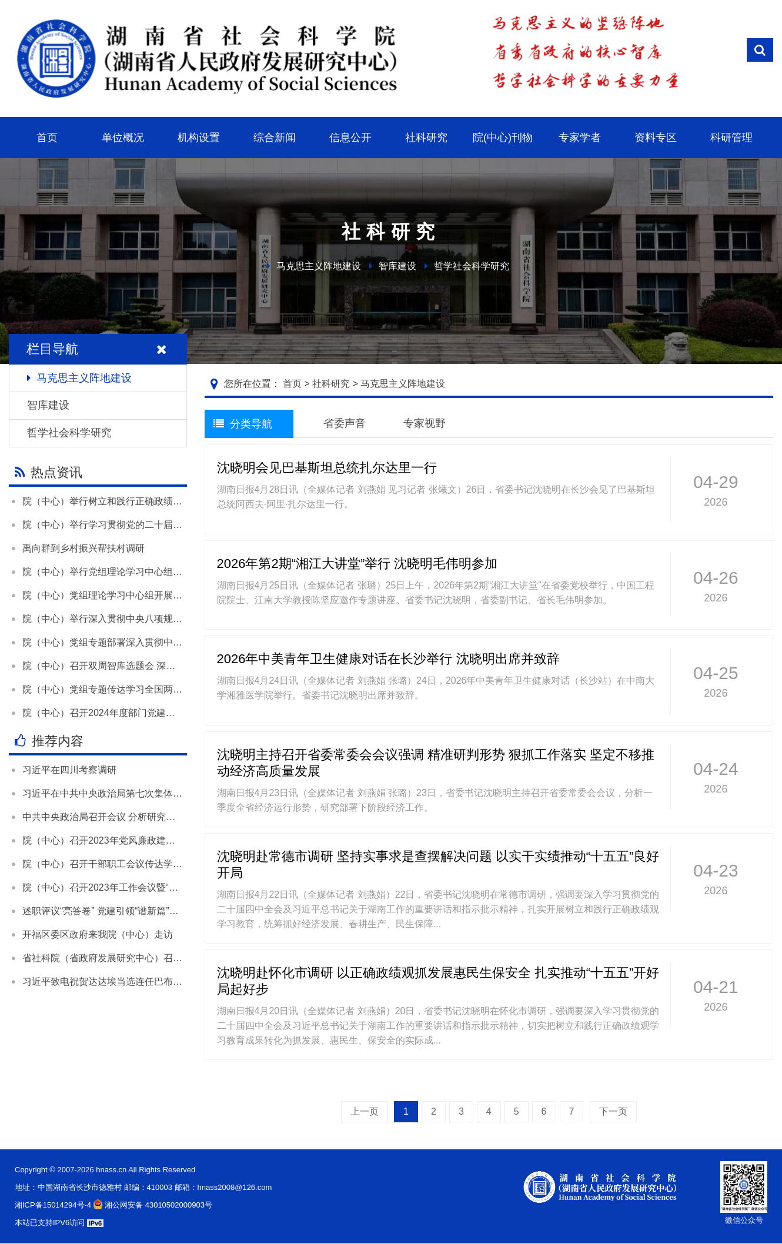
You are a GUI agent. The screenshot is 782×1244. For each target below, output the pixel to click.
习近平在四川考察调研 (69, 770)
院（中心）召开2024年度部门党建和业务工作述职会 (131, 713)
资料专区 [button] (655, 137)
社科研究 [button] (426, 137)
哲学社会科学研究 (471, 266)
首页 (292, 384)
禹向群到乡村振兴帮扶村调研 (83, 548)
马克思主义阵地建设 (318, 266)
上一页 (364, 1111)
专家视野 (424, 423)
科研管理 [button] (731, 137)
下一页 (613, 1111)
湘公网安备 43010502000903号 (151, 1204)
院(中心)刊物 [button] (503, 137)
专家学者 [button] (580, 137)
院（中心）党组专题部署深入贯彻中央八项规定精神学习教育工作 (158, 642)
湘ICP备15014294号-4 (53, 1204)
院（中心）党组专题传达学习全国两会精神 (111, 689)
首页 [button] (47, 137)
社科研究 (331, 384)
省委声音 (344, 423)
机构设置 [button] (199, 137)
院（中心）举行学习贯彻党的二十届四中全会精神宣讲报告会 (149, 525)
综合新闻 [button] (274, 137)
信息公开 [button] (350, 137)
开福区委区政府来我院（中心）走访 (97, 934)
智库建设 (397, 266)
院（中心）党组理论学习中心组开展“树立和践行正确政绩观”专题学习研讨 (176, 595)
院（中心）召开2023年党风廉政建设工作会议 (117, 840)
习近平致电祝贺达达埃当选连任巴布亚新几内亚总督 (130, 981)
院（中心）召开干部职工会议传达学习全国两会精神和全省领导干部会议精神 (182, 864)
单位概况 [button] (123, 137)
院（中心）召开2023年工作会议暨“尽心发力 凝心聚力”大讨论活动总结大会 (178, 887)
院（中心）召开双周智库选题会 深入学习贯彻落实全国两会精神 (155, 666)
